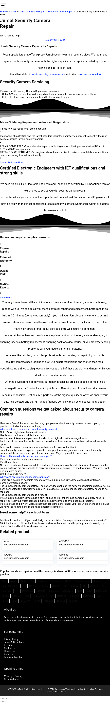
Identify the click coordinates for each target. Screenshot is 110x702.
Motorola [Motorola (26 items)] (53, 591)
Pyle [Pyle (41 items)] (26, 596)
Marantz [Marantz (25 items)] (41, 591)
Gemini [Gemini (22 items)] (33, 586)
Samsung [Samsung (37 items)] (88, 596)
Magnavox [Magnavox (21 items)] (27, 591)
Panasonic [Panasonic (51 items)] (101, 591)
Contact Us (10, 648)
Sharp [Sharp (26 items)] (5, 601)
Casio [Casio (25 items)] (86, 581)
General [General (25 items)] (44, 586)
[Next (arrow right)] (4, 701)
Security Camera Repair (60, 11)
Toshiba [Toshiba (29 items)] (61, 601)
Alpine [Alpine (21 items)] (13, 581)
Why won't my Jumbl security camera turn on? (25, 477)
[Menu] (4, 5)
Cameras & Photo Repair (31, 11)
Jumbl (34, 74)
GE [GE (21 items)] (23, 586)
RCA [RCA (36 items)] (51, 596)
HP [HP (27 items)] (65, 586)
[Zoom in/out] (11, 698)
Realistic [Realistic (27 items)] (61, 596)
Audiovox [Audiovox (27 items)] (42, 581)
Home (3, 11)
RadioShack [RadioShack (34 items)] (39, 596)
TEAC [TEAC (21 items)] (37, 601)
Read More (6, 297)
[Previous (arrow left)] (1, 701)
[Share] (4, 698)
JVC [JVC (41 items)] (104, 586)
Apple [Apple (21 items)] (24, 581)
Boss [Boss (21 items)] (77, 581)
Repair (12, 11)
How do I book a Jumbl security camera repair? (26, 456)
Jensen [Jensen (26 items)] (94, 586)
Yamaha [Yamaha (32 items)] (73, 601)
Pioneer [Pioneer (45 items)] (17, 596)
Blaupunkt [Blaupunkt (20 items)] (56, 581)
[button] (55, 39)
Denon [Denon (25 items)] (96, 581)
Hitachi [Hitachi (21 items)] (55, 586)
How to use (10, 651)
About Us (9, 654)
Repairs (8, 645)
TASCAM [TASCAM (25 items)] (25, 601)
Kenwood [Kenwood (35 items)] (6, 591)
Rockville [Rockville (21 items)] (74, 596)
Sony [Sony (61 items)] (14, 601)
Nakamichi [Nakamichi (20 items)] (67, 591)
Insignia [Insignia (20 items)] (75, 586)
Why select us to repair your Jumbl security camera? (28, 429)
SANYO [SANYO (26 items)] (100, 596)
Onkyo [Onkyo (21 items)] (89, 591)
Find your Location (13, 657)
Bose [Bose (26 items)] (68, 581)
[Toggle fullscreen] (7, 698)
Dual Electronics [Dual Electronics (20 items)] (10, 586)
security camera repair (52, 74)
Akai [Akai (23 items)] (4, 581)
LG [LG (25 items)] (16, 591)
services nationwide (89, 74)
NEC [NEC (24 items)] (79, 591)
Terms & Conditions (14, 642)
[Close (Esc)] (1, 698)
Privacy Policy (11, 639)
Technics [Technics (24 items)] (48, 601)
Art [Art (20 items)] (32, 581)
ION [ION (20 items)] (84, 586)
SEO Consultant (50, 691)
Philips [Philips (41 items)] (5, 596)
